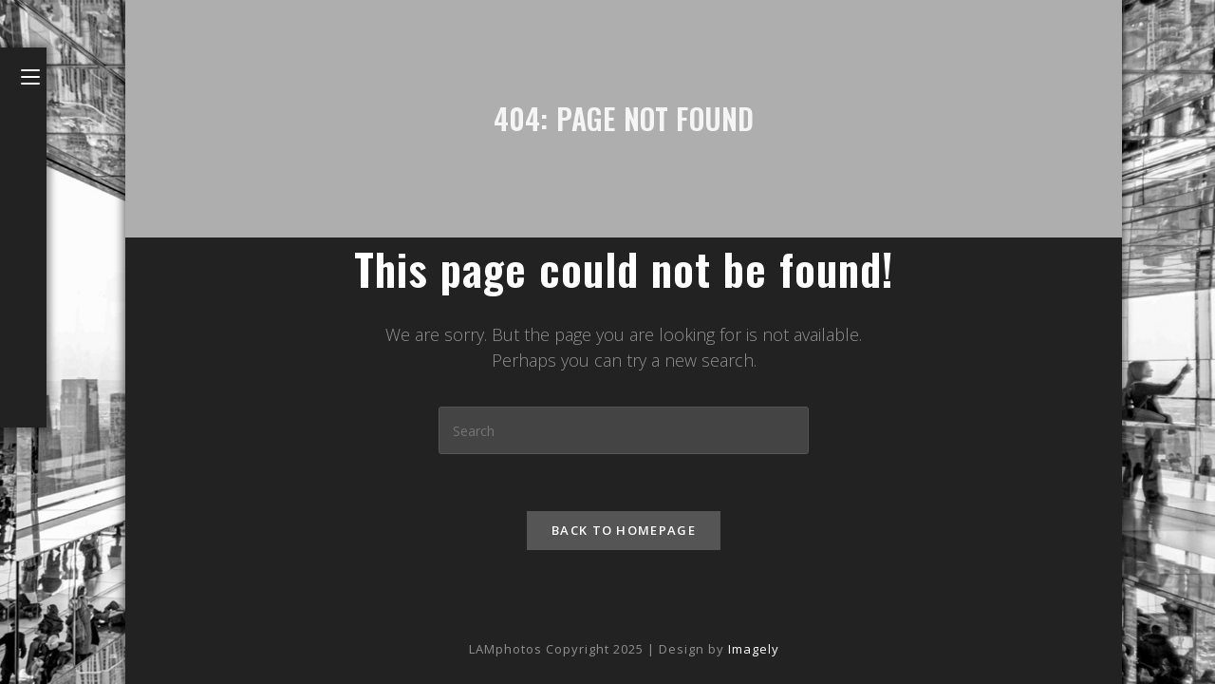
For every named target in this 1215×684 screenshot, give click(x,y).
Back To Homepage (623, 530)
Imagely (753, 648)
